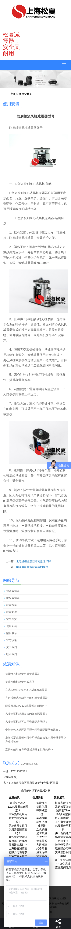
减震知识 (11, 612)
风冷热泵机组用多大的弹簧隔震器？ (26, 713)
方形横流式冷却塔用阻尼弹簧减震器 (26, 697)
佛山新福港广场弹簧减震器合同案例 (63, 837)
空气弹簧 (11, 619)
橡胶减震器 (13, 598)
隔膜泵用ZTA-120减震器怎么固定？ (26, 705)
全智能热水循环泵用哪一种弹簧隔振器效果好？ (33, 729)
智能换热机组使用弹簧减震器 (22, 673)
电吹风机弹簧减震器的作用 (32, 567)
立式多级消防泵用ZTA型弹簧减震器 (26, 689)
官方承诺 (11, 640)
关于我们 (11, 647)
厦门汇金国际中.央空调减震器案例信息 (63, 863)
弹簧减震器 (13, 590)
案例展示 (11, 633)
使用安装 (24, 94)
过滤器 (62, 898)
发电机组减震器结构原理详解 (33, 561)
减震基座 (11, 605)
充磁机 (55, 898)
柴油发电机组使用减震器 (19, 681)
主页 (13, 94)
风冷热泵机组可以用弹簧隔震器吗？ (26, 721)
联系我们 (11, 654)
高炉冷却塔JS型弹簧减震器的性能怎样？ (29, 749)
